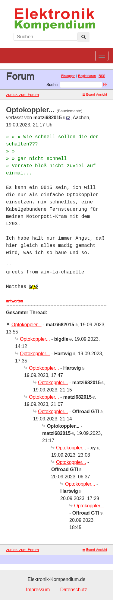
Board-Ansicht (95, 94)
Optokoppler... (26, 324)
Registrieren (87, 76)
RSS (102, 76)
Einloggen (68, 76)
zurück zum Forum (22, 94)
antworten (14, 300)
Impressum (38, 589)
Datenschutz (73, 589)
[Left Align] (83, 37)
